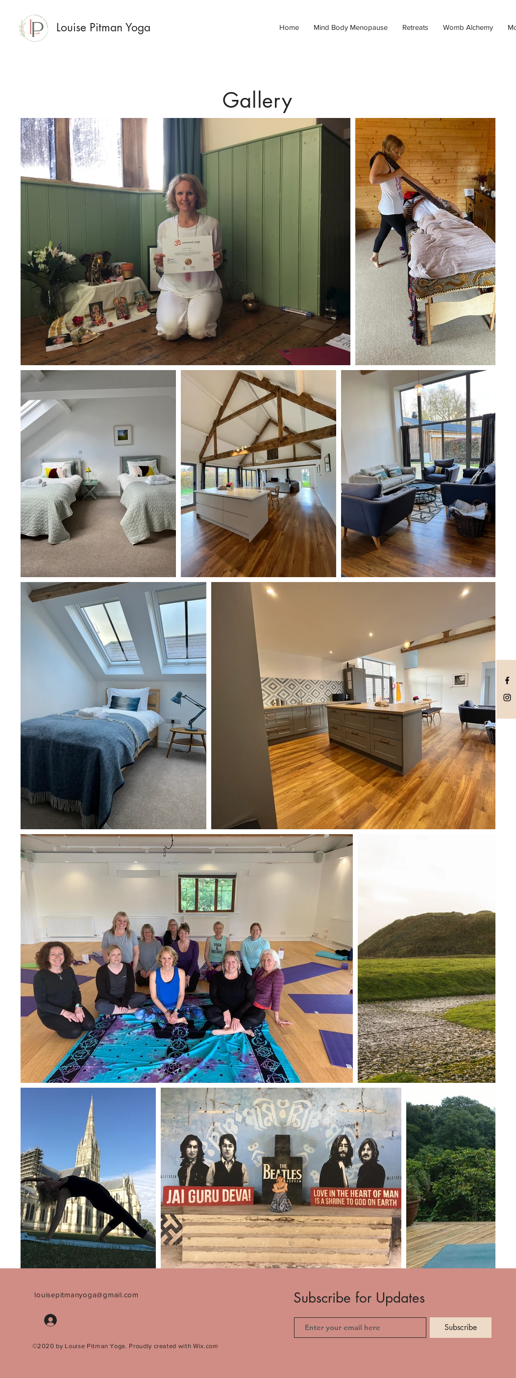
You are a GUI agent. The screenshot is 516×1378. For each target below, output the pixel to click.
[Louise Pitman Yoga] (115, 27)
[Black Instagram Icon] (507, 697)
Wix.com (206, 1346)
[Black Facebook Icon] (507, 680)
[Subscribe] (460, 1327)
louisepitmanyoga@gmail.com (86, 1294)
